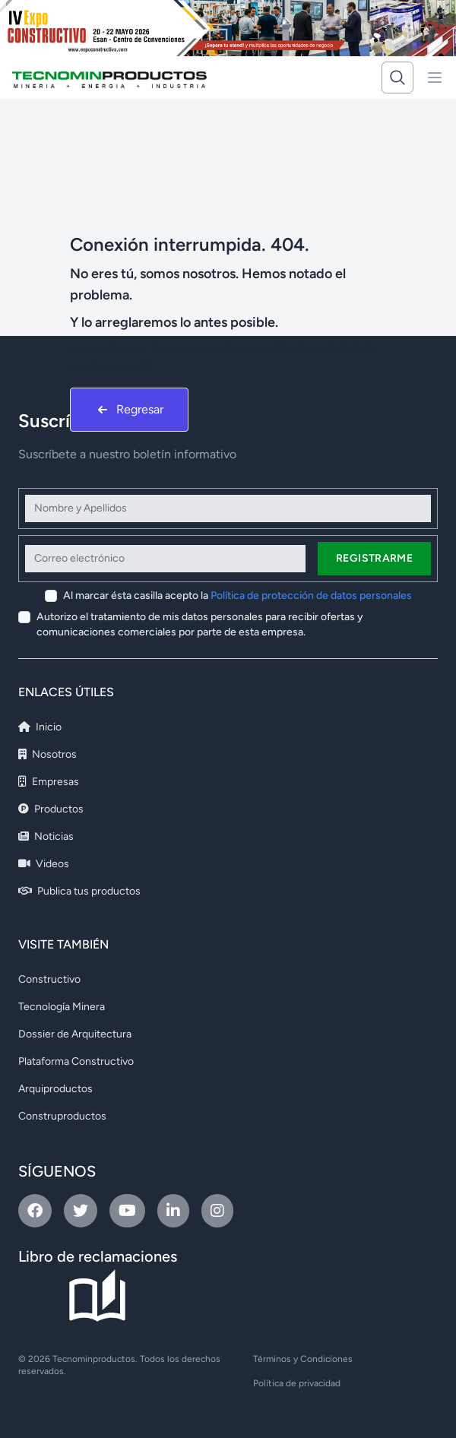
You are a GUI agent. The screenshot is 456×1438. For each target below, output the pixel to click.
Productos (51, 809)
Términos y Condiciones (303, 1359)
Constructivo (49, 979)
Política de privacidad (296, 1383)
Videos (43, 863)
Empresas (48, 781)
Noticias (46, 836)
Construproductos (62, 1116)
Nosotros (47, 754)
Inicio (40, 727)
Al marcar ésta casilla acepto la (237, 595)
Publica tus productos (79, 891)
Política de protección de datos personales (311, 595)
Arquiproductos (55, 1088)
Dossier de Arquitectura (74, 1034)
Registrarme (374, 558)
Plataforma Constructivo (76, 1061)
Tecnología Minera (61, 1006)
